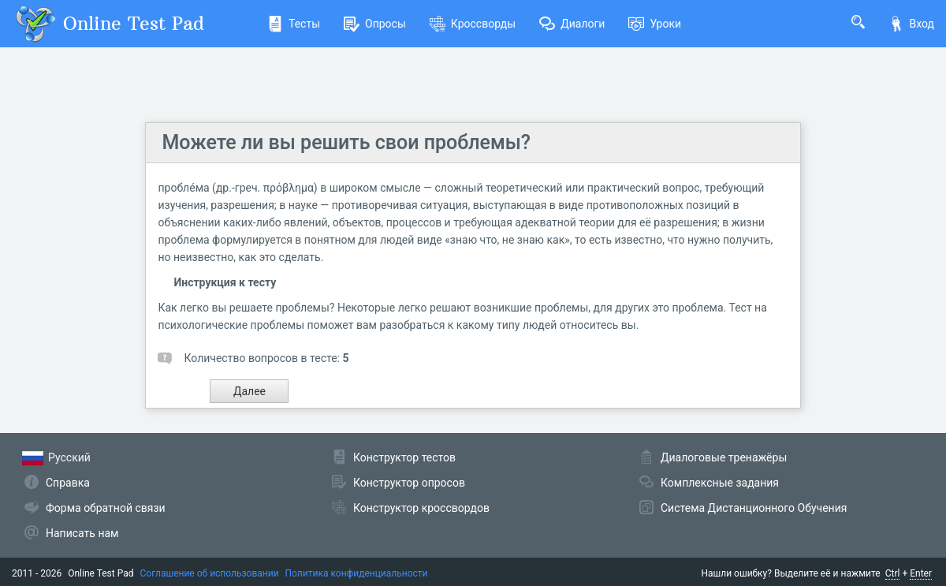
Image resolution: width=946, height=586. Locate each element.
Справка (68, 482)
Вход (911, 24)
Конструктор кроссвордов (421, 508)
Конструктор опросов (409, 482)
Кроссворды (473, 24)
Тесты (293, 24)
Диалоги (572, 24)
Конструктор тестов (404, 457)
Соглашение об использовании (209, 573)
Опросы (375, 24)
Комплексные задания (720, 482)
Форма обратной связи (106, 508)
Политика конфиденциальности (356, 573)
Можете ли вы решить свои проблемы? (346, 142)
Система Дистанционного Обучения (754, 508)
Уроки (654, 24)
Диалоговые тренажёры (724, 457)
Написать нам (82, 533)
